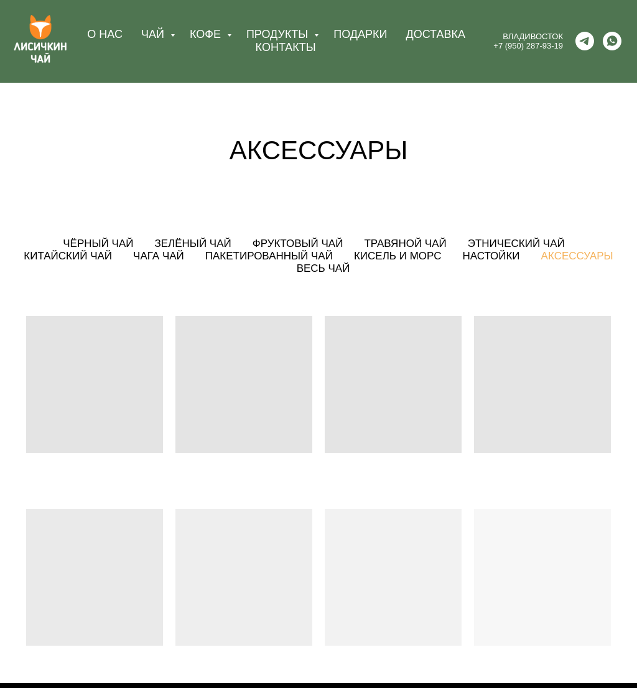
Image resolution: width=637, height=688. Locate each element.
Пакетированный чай (269, 256)
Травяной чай (405, 243)
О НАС (105, 34)
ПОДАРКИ (360, 34)
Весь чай (323, 268)
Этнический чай (516, 243)
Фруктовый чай (298, 243)
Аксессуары (577, 256)
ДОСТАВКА (435, 34)
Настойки (490, 256)
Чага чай (158, 256)
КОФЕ (207, 34)
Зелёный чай (192, 243)
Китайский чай (68, 256)
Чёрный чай (98, 243)
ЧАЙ (154, 34)
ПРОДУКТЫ (278, 34)
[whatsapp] (612, 41)
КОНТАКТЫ (286, 47)
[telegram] (584, 41)
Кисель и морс (398, 256)
